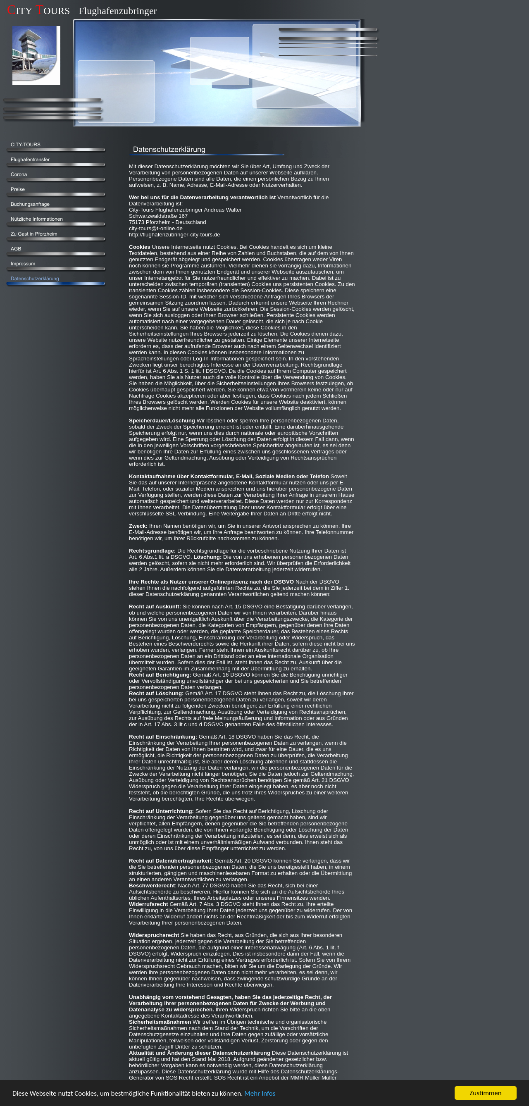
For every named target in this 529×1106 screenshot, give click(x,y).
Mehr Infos (259, 1093)
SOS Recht (179, 1078)
